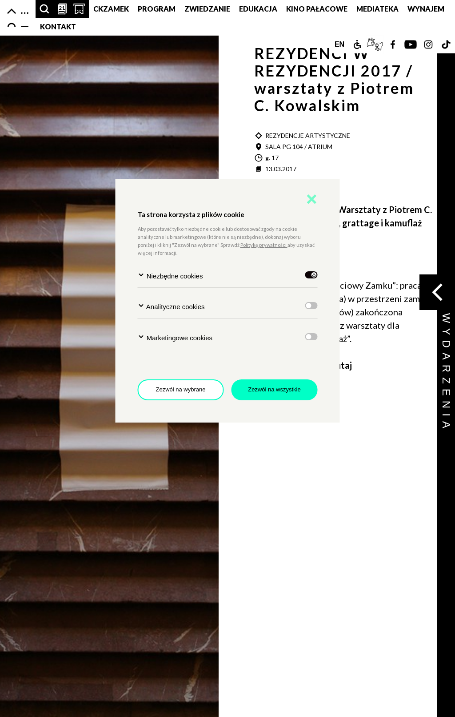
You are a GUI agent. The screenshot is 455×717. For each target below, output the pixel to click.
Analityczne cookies (171, 306)
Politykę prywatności (263, 245)
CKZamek (111, 8)
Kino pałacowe (316, 8)
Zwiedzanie (207, 8)
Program (157, 8)
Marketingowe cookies (175, 337)
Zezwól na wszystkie (274, 389)
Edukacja (258, 8)
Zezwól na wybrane (181, 389)
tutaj (342, 365)
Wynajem (425, 8)
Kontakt (58, 26)
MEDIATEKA (377, 8)
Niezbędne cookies (170, 275)
